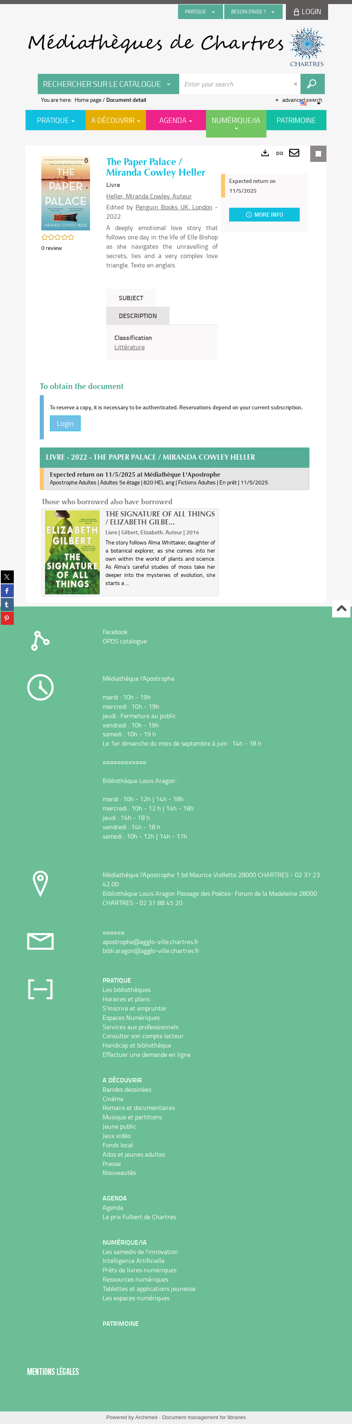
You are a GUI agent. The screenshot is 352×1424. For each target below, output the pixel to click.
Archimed (146, 1418)
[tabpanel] (162, 342)
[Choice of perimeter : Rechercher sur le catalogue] (109, 84)
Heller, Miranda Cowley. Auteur (149, 195)
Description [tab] (138, 315)
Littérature (129, 346)
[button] (65, 192)
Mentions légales (53, 1371)
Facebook (115, 632)
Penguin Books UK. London (173, 206)
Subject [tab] (131, 297)
